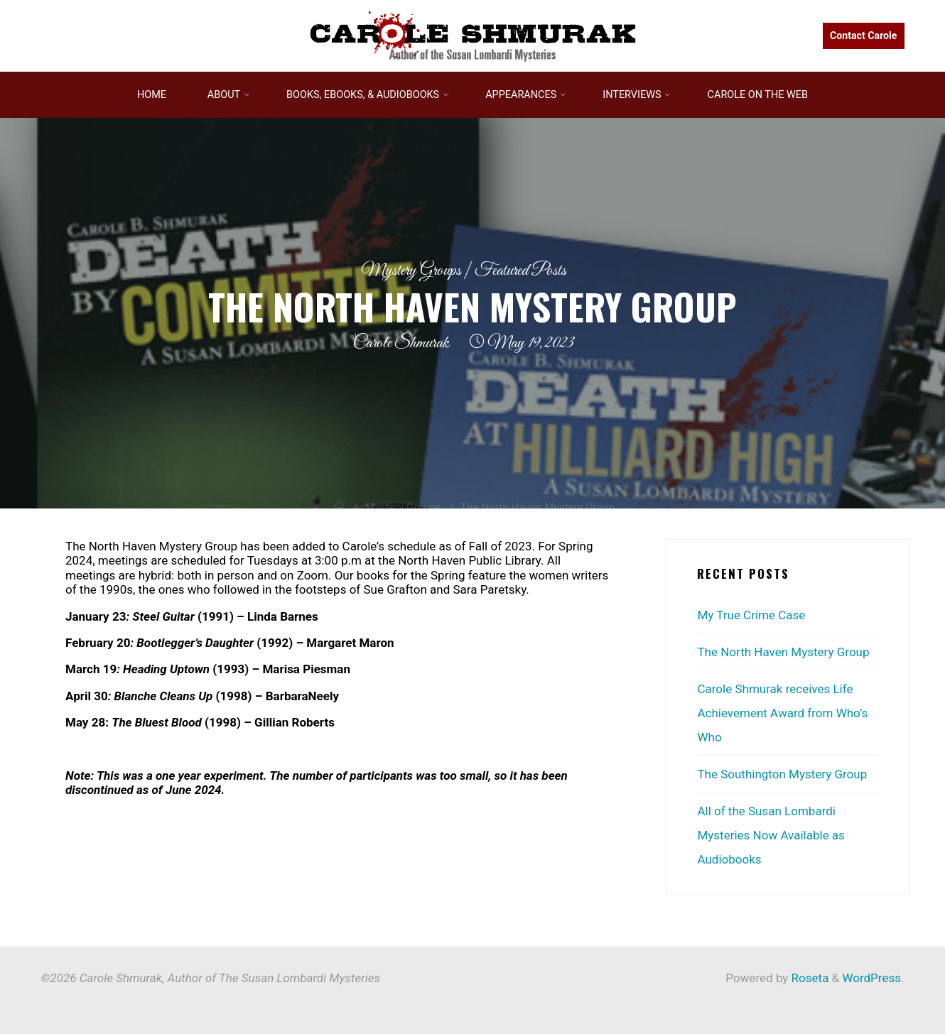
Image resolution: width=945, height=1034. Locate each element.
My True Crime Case (751, 615)
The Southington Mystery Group (782, 774)
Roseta (808, 978)
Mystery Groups (411, 271)
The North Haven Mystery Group (783, 652)
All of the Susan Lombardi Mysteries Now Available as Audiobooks (770, 835)
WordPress (871, 978)
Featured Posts (520, 271)
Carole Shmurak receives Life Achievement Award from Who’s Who (782, 713)
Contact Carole (863, 35)
